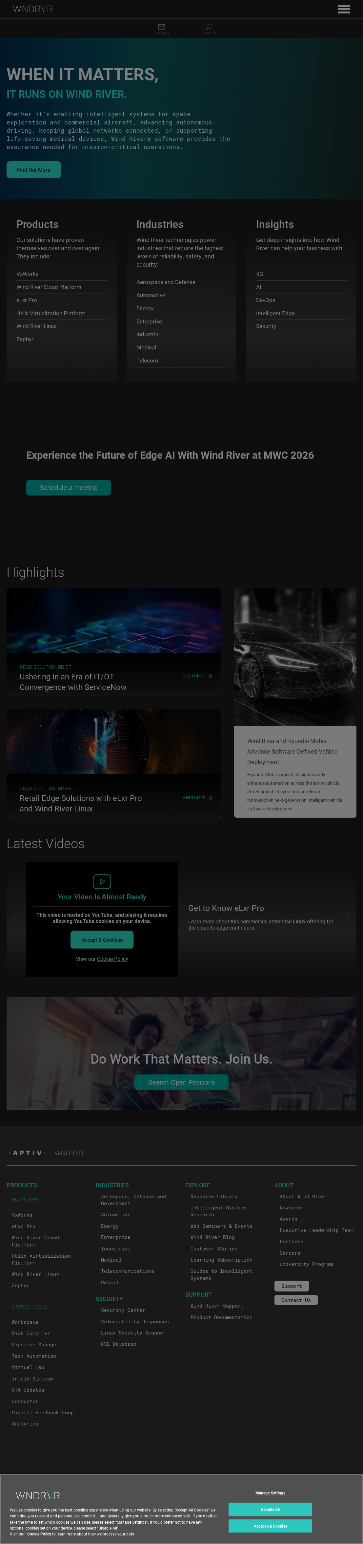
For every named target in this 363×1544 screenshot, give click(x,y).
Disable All (270, 1509)
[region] (181, 1509)
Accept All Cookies (270, 1526)
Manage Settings (270, 1493)
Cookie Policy (39, 1533)
